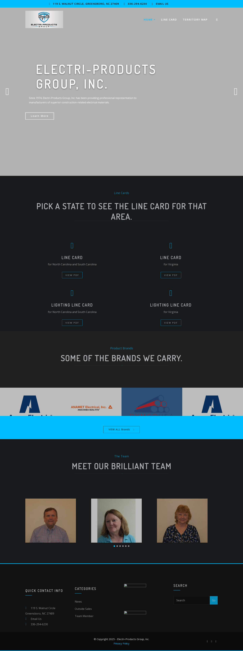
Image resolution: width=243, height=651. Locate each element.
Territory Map (195, 20)
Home (149, 20)
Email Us (162, 3)
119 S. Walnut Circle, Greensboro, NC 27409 (86, 3)
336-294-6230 (137, 3)
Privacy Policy (121, 643)
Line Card (169, 20)
